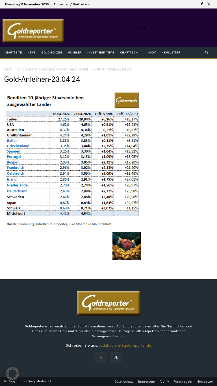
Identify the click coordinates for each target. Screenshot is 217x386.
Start (7, 69)
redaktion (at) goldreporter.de (125, 345)
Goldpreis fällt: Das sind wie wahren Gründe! (52, 69)
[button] (206, 52)
